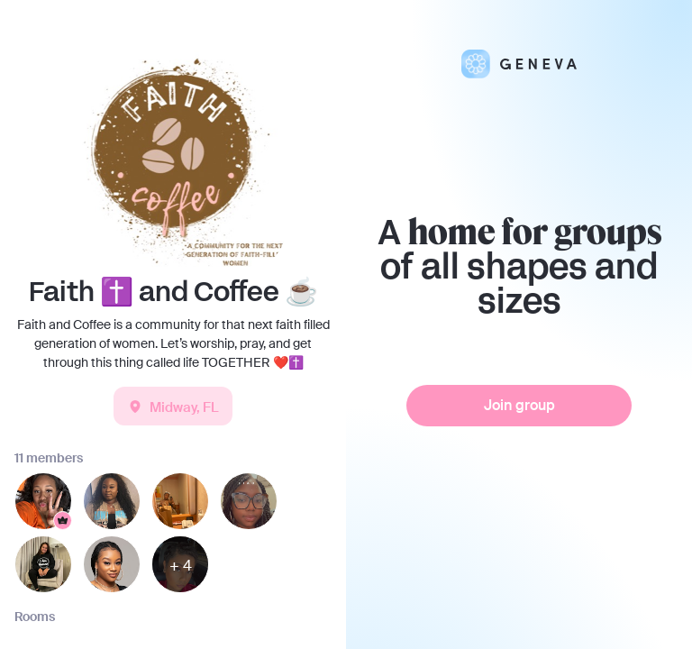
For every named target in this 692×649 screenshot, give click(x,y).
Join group (519, 405)
